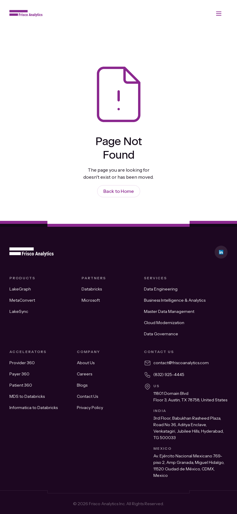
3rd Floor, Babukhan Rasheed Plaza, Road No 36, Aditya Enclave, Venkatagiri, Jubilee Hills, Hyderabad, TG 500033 (188, 428)
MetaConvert (22, 300)
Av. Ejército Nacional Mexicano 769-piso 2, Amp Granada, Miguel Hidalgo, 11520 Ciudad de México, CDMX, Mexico (188, 465)
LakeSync (18, 311)
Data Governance (161, 333)
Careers (84, 374)
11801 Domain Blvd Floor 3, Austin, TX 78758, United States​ (190, 397)
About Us (86, 362)
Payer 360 (19, 374)
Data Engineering (161, 289)
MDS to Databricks (27, 396)
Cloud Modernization (164, 322)
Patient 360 (20, 385)
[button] (219, 13)
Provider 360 (22, 362)
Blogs (82, 385)
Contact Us (87, 396)
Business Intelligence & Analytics (174, 300)
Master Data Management (169, 311)
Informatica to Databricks (33, 407)
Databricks (92, 289)
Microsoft (91, 300)
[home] (25, 13)
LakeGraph (20, 289)
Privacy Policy (90, 407)
